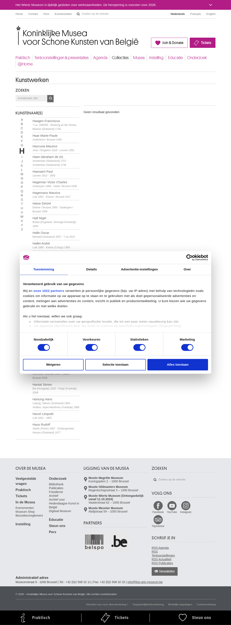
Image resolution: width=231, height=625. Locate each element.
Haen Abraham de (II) (50, 160)
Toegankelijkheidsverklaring (148, 604)
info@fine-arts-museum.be (145, 582)
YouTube (172, 512)
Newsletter (167, 571)
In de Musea (25, 502)
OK (50, 98)
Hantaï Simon (55, 388)
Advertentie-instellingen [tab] (139, 269)
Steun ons (57, 526)
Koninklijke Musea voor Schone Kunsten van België (16, 27)
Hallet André (51, 245)
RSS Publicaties (162, 563)
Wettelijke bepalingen (180, 604)
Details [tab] (91, 269)
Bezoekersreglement (29, 515)
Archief (53, 495)
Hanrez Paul (51, 373)
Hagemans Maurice (52, 194)
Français (195, 14)
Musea (139, 57)
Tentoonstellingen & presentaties (61, 57)
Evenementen (63, 14)
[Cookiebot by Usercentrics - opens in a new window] (189, 257)
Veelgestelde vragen (26, 481)
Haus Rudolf (53, 428)
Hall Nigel (54, 222)
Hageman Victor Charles (55, 184)
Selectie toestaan (116, 364)
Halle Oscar (54, 234)
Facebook (158, 512)
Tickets (206, 43)
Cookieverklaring (206, 604)
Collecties (120, 57)
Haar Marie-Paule (47, 137)
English (210, 14)
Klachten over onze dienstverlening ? (107, 604)
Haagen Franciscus (55, 125)
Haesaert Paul (44, 173)
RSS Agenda (160, 548)
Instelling (156, 57)
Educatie (175, 57)
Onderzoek (197, 57)
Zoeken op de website (78, 14)
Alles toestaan (178, 364)
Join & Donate (172, 43)
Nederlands (178, 14)
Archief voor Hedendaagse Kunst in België (64, 503)
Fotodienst (56, 492)
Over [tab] (187, 269)
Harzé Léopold (43, 415)
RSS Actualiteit (161, 559)
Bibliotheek (56, 484)
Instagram (185, 512)
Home (19, 14)
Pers (46, 14)
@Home (25, 64)
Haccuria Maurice (53, 148)
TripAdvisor (158, 526)
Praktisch (23, 57)
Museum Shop (25, 511)
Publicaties (56, 488)
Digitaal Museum (60, 511)
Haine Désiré (53, 207)
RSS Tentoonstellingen (163, 553)
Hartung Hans (56, 403)
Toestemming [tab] (43, 269)
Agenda (100, 57)
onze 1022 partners (48, 291)
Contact (33, 14)
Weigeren (53, 364)
